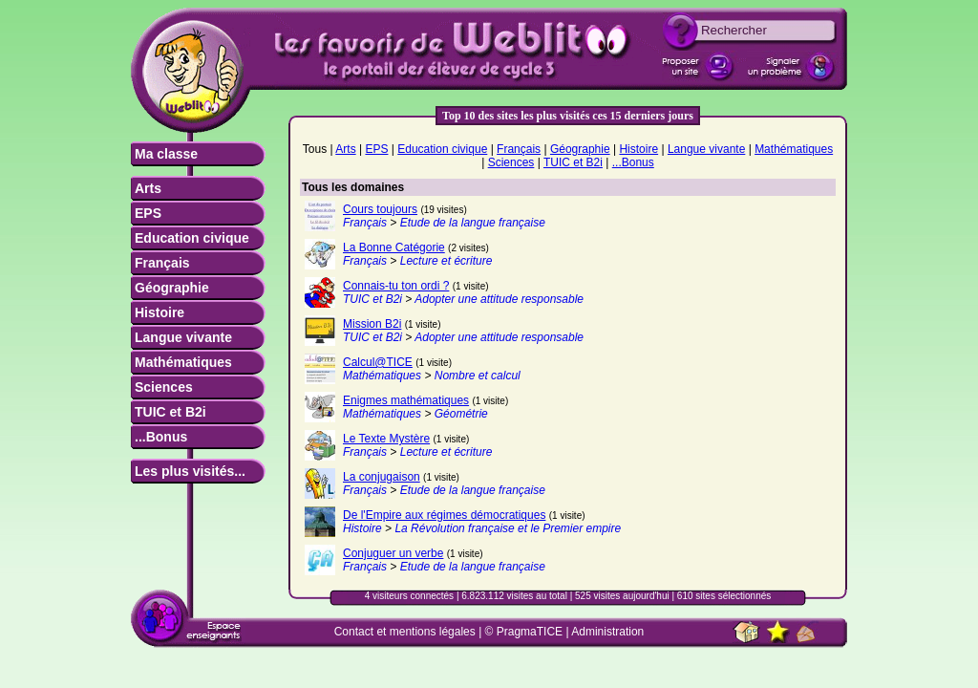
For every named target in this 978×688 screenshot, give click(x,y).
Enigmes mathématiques (406, 400)
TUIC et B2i (170, 411)
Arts (148, 188)
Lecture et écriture (446, 261)
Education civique (192, 238)
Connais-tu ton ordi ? (396, 285)
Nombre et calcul (478, 375)
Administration (607, 631)
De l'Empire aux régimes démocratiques (444, 515)
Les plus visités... (190, 471)
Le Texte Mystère (386, 438)
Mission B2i (372, 324)
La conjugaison (381, 477)
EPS (148, 213)
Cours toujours (380, 209)
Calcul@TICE (378, 362)
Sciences (164, 387)
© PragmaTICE (524, 631)
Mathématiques (183, 362)
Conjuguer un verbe (393, 553)
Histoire (159, 312)
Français (162, 262)
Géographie (172, 287)
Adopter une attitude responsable (499, 299)
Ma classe (166, 153)
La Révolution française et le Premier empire (507, 528)
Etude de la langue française (472, 222)
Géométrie (461, 413)
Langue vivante (183, 337)
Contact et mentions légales (405, 631)
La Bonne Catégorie (394, 247)
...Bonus (161, 436)
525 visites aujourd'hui (622, 596)
